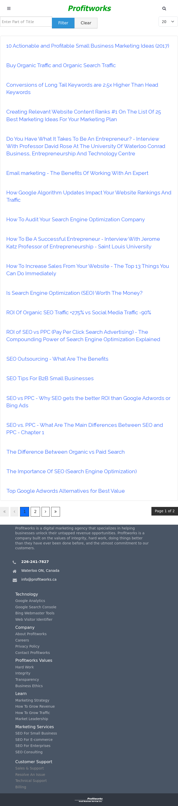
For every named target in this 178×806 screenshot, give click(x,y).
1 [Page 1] (24, 511)
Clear (86, 23)
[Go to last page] (55, 512)
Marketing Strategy (32, 700)
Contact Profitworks (32, 653)
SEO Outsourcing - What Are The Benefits (57, 359)
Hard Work (24, 667)
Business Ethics (29, 686)
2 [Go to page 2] (35, 511)
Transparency (27, 679)
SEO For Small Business (36, 733)
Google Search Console (35, 607)
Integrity (22, 673)
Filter (63, 23)
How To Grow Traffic (32, 713)
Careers (22, 640)
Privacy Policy (27, 646)
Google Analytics (30, 601)
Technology (26, 594)
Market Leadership (31, 719)
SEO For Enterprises (33, 746)
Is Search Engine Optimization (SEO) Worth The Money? (74, 293)
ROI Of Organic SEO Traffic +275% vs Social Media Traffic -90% (78, 312)
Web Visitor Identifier (34, 619)
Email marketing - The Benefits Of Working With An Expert (77, 173)
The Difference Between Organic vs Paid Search (65, 452)
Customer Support (33, 761)
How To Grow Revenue (35, 706)
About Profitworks (31, 634)
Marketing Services (34, 726)
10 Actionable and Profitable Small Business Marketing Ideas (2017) (87, 46)
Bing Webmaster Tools (35, 613)
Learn (21, 693)
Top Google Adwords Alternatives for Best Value (65, 491)
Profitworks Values (33, 660)
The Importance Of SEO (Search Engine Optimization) (71, 471)
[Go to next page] (46, 512)
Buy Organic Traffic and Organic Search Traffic (61, 65)
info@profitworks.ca (38, 579)
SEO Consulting (29, 752)
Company (25, 627)
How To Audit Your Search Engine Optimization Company (75, 219)
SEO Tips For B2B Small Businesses (50, 378)
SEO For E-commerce (34, 740)
